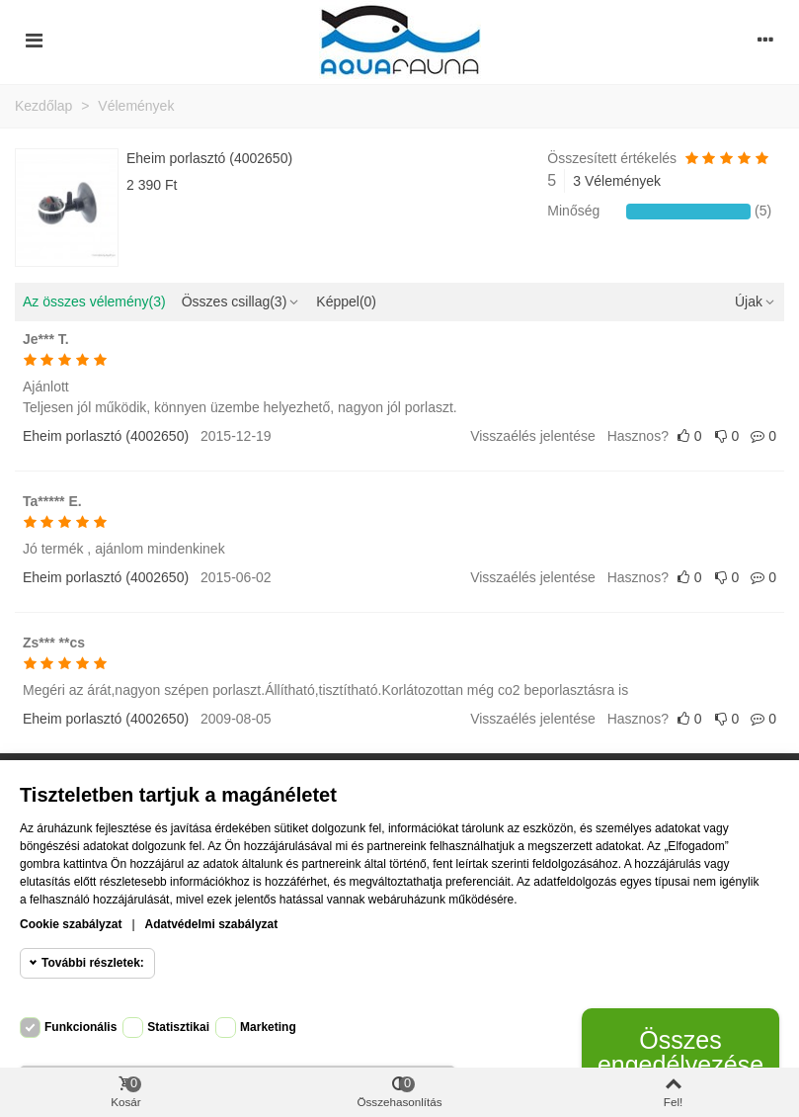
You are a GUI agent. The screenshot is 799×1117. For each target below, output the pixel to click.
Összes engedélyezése (680, 1052)
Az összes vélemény (94, 301)
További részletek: (92, 963)
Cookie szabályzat (70, 924)
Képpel (346, 301)
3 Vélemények (617, 181)
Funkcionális (80, 1027)
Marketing (268, 1027)
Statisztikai (178, 1027)
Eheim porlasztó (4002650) (209, 158)
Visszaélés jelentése (533, 436)
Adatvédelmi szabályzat (212, 924)
